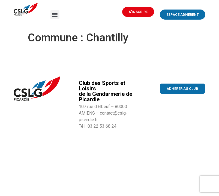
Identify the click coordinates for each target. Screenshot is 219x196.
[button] (54, 14)
